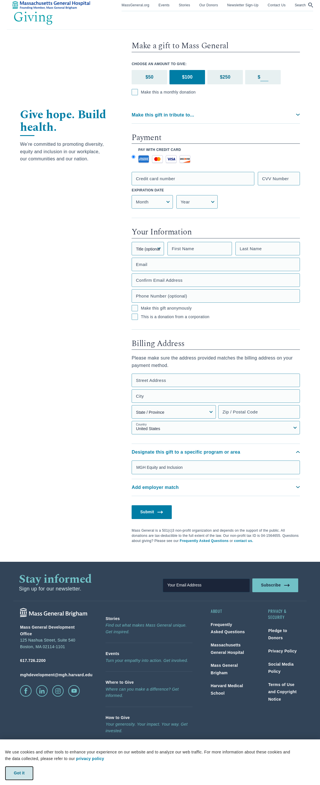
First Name (183, 248)
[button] (304, 5)
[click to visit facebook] (26, 691)
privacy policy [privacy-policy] (90, 758)
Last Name (251, 248)
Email (141, 264)
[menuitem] (135, 5)
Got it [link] (19, 773)
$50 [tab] (150, 77)
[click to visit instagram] (58, 691)
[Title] (148, 248)
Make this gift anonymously (162, 308)
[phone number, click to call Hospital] (53, 660)
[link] (135, 4)
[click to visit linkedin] (42, 691)
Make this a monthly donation (164, 92)
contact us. (243, 541)
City (140, 396)
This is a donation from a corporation (170, 317)
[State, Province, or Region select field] (174, 412)
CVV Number (275, 178)
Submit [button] (152, 512)
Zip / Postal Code (240, 411)
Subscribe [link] (275, 585)
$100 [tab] (187, 77)
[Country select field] (216, 427)
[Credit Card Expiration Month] (152, 202)
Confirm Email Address (159, 280)
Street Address (151, 380)
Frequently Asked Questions (204, 541)
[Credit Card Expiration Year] (197, 202)
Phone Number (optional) (161, 296)
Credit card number (155, 178)
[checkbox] (135, 92)
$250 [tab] (225, 77)
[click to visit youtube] (74, 691)
